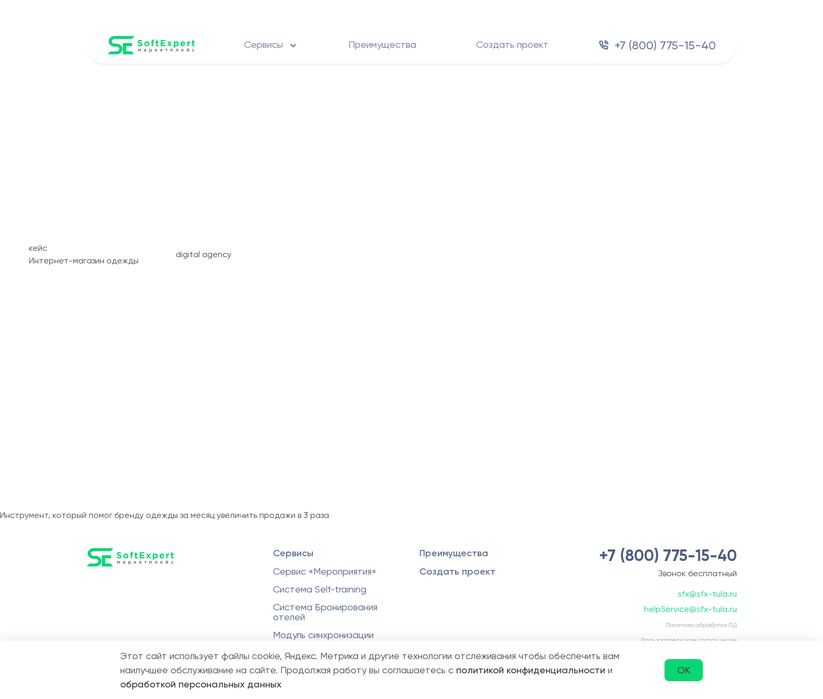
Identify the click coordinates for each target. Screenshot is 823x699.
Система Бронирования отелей (325, 611)
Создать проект (512, 44)
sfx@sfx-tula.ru (707, 594)
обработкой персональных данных (200, 684)
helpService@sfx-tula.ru (690, 609)
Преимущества (382, 44)
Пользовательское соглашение (689, 640)
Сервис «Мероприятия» (324, 571)
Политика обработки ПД (701, 625)
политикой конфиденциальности (530, 669)
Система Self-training (319, 589)
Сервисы (263, 44)
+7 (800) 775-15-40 (665, 45)
